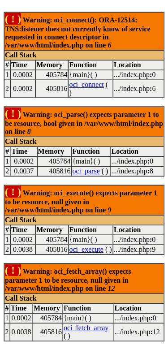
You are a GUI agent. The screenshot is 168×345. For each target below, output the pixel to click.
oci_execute (86, 249)
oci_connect (86, 84)
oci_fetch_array (86, 328)
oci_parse (85, 171)
